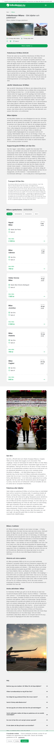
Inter (36, 529)
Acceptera (24, 741)
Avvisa (17, 741)
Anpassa (10, 741)
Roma (14, 546)
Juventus (34, 540)
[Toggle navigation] (46, 5)
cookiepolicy (21, 737)
